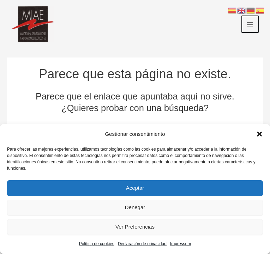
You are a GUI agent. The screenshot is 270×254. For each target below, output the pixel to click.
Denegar (135, 207)
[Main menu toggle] (250, 24)
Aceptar (135, 188)
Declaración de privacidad (142, 243)
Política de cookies (96, 243)
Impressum (180, 243)
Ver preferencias (135, 227)
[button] (259, 134)
